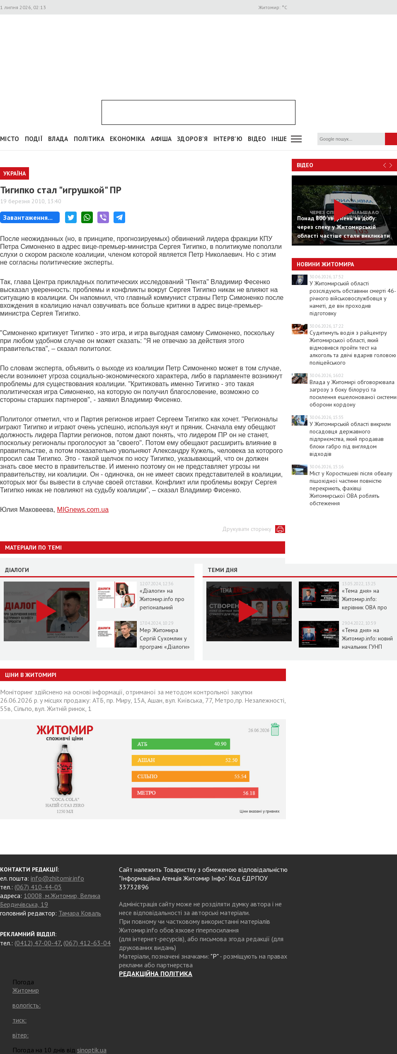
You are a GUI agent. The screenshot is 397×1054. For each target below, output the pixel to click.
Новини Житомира (325, 264)
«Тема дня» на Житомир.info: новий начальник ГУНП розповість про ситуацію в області (367, 646)
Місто (9, 139)
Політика (89, 139)
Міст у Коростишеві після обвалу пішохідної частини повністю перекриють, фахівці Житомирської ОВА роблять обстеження (351, 488)
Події (34, 139)
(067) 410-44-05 (38, 887)
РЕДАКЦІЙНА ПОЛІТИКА (155, 973)
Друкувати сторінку (246, 529)
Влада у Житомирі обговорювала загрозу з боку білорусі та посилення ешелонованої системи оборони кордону (353, 393)
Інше (279, 139)
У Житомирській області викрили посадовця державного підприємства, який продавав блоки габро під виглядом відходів (350, 439)
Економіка (127, 139)
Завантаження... (28, 217)
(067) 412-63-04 (87, 943)
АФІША (161, 139)
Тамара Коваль (79, 913)
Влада (58, 139)
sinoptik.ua (92, 1050)
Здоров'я (192, 139)
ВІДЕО (257, 139)
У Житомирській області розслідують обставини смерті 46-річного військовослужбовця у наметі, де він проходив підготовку (353, 298)
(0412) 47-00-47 (38, 943)
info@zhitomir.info (57, 878)
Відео (305, 165)
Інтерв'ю (227, 139)
